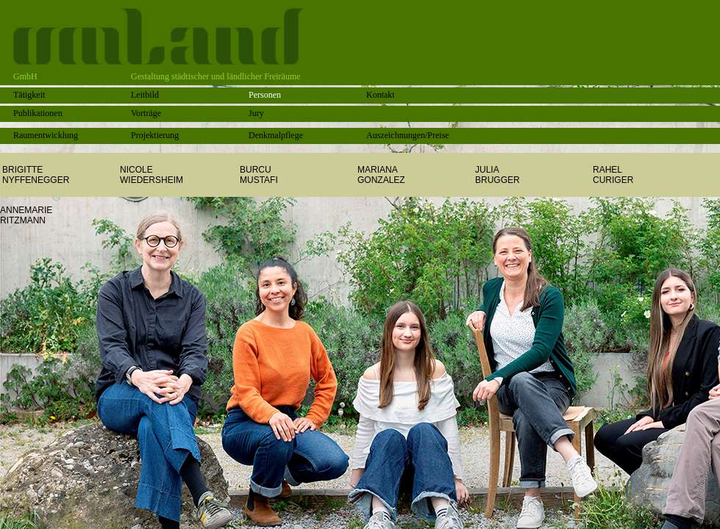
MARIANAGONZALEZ (381, 175)
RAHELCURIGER (613, 175)
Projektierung (155, 135)
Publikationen (38, 113)
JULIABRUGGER (497, 175)
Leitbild (145, 95)
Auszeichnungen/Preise (407, 135)
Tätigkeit (29, 95)
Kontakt (380, 95)
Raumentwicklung (45, 135)
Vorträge (146, 113)
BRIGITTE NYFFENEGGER (35, 175)
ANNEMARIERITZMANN (26, 215)
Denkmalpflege (276, 135)
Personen (265, 95)
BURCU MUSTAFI (259, 175)
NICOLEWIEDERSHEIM (151, 175)
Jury (256, 113)
